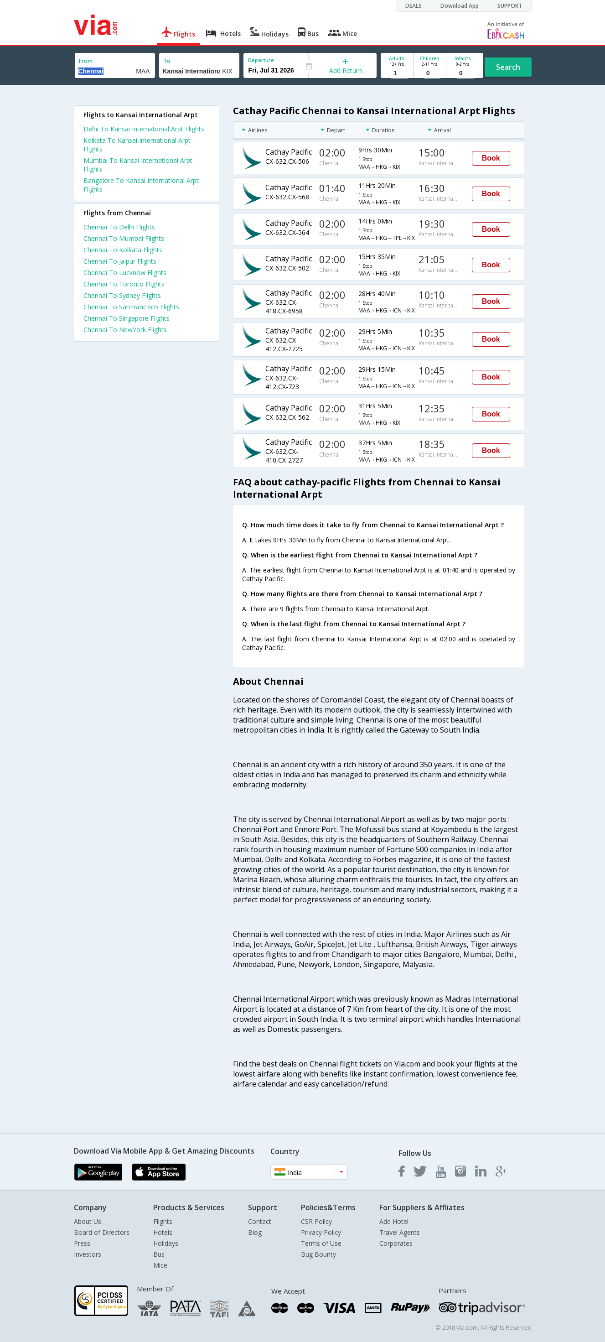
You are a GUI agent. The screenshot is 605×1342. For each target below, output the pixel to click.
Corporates (396, 1243)
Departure (261, 60)
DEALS (413, 6)
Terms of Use (321, 1243)
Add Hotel (394, 1221)
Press (82, 1243)
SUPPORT (509, 6)
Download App (459, 6)
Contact (259, 1221)
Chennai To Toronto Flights (124, 284)
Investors (87, 1254)
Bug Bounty (318, 1254)
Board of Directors (101, 1232)
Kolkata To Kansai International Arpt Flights (137, 144)
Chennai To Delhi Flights (119, 227)
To (167, 61)
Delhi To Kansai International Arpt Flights (143, 129)
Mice (160, 1265)
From (86, 61)
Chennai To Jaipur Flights (119, 261)
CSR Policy (316, 1221)
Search (508, 67)
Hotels (162, 1232)
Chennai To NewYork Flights (125, 329)
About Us (87, 1221)
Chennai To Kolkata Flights (122, 249)
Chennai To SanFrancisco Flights (131, 306)
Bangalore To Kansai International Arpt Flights (141, 184)
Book (491, 158)
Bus (159, 1254)
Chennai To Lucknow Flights (124, 272)
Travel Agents (399, 1232)
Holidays (165, 1243)
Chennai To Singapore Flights (126, 318)
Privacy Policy (321, 1232)
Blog (255, 1232)
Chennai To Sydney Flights (122, 295)
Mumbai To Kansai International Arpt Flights (137, 164)
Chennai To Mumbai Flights (123, 238)
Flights (162, 1221)
